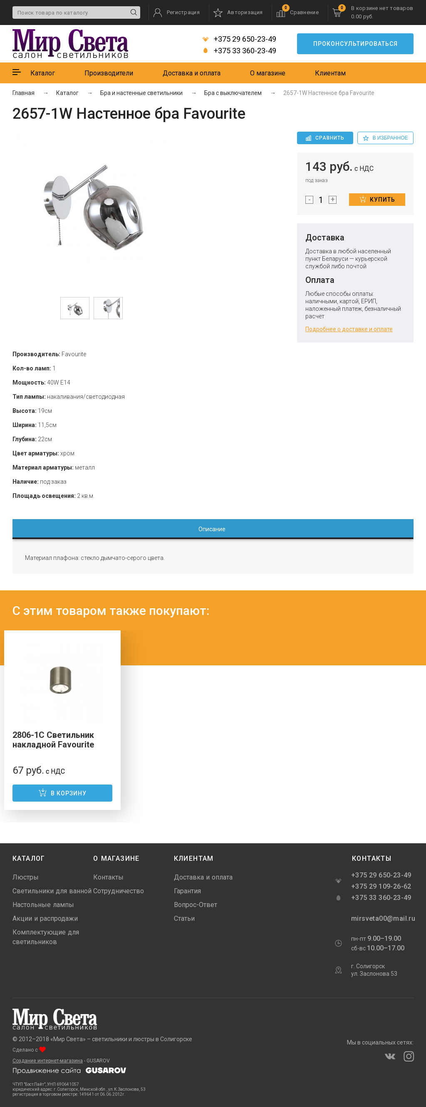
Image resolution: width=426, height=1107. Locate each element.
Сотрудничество (118, 891)
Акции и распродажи (45, 918)
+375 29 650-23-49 (239, 39)
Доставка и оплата (191, 73)
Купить (377, 199)
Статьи (184, 918)
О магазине (267, 73)
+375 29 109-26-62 (381, 886)
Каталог (42, 73)
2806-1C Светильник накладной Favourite (53, 740)
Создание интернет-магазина (47, 1061)
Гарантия (187, 891)
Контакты (108, 877)
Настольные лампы (43, 905)
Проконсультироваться (355, 43)
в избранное (385, 138)
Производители (108, 73)
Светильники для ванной (52, 891)
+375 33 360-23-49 (239, 51)
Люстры (25, 877)
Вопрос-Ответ (195, 905)
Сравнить (325, 138)
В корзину (62, 792)
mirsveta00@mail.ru (382, 918)
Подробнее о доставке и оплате (349, 329)
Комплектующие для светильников (45, 937)
